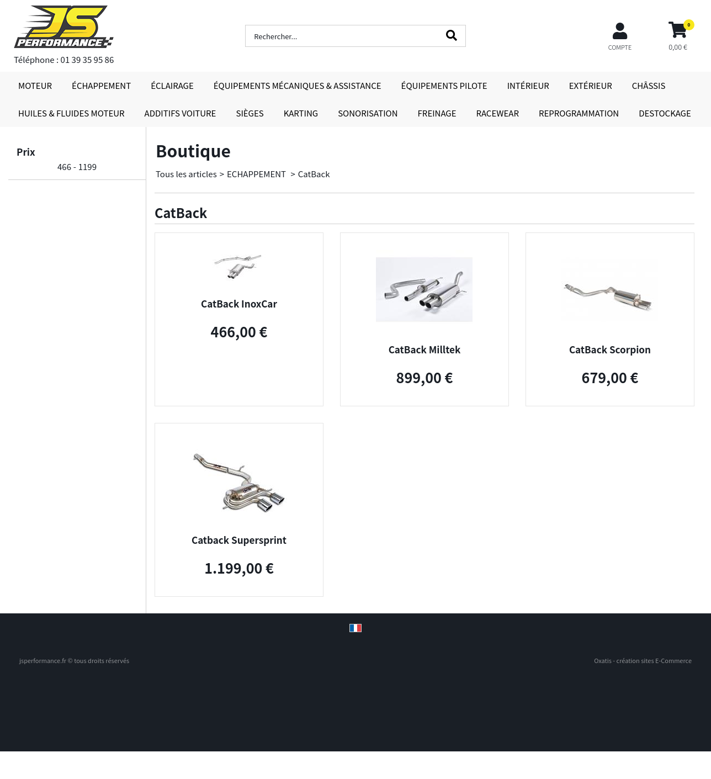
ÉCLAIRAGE (172, 85)
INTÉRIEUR (528, 85)
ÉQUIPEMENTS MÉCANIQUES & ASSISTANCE (297, 85)
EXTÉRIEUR (590, 85)
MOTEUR (35, 85)
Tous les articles (186, 173)
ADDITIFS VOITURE (180, 113)
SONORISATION (367, 113)
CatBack (314, 173)
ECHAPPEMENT (257, 173)
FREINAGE (437, 113)
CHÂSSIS (649, 85)
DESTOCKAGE (665, 113)
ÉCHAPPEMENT (101, 85)
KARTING (301, 113)
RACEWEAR (497, 113)
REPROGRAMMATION (579, 113)
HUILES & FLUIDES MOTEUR (71, 113)
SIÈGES (249, 113)
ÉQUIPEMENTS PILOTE (444, 85)
